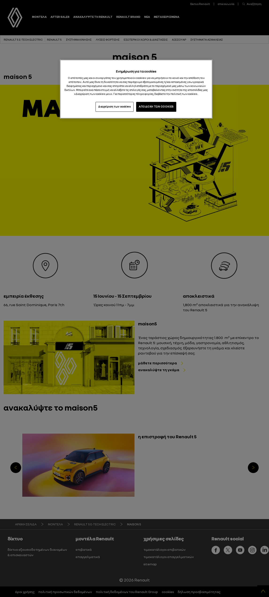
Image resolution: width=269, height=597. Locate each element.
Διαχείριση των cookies (114, 106)
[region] (136, 89)
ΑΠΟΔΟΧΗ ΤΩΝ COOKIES (156, 106)
